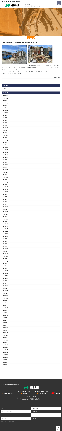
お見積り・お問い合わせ (8, 421)
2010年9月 (5, 271)
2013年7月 (5, 201)
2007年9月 (5, 345)
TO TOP (58, 428)
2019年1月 (5, 120)
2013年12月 (5, 194)
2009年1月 (5, 308)
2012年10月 (5, 219)
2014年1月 (5, 192)
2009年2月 (5, 305)
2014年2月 (5, 189)
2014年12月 (5, 172)
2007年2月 (5, 362)
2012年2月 (5, 236)
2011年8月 (5, 251)
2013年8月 (5, 199)
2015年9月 (5, 164)
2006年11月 (5, 364)
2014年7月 (5, 182)
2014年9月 (5, 177)
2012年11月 (5, 216)
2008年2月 (5, 332)
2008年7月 (5, 320)
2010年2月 (5, 288)
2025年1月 (5, 98)
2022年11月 (5, 105)
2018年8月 (5, 125)
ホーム (3, 408)
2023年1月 (5, 100)
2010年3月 (5, 285)
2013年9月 (5, 197)
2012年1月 (5, 238)
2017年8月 (5, 137)
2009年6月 (5, 298)
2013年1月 (5, 211)
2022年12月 (5, 103)
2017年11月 (5, 135)
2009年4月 (5, 300)
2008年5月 (5, 325)
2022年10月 (5, 108)
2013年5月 (5, 204)
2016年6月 (5, 152)
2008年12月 (5, 310)
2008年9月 (5, 315)
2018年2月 (5, 127)
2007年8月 (5, 347)
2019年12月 (5, 115)
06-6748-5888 (9, 393)
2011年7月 (5, 253)
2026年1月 (5, 95)
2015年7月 (5, 167)
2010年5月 (5, 280)
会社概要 (35, 415)
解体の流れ (5, 415)
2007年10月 (5, 342)
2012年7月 (5, 226)
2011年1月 (5, 263)
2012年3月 (5, 234)
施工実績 (4, 418)
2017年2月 (5, 140)
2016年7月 (5, 150)
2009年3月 (5, 303)
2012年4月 (5, 231)
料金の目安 (35, 408)
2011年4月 (5, 258)
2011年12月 (5, 241)
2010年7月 (5, 276)
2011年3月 (5, 261)
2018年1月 (5, 130)
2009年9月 (5, 295)
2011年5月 (5, 256)
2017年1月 (5, 142)
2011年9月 (5, 248)
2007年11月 (5, 340)
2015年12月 (5, 159)
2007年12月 (5, 337)
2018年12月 (5, 122)
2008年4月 (5, 327)
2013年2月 (5, 209)
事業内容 (35, 411)
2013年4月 (5, 206)
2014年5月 (5, 187)
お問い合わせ (42, 393)
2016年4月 (5, 155)
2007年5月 (5, 355)
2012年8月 (5, 224)
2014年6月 (5, 184)
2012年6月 (5, 229)
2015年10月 (5, 162)
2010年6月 (5, 278)
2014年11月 (5, 174)
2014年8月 (5, 179)
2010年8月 (5, 273)
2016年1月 (5, 157)
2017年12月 (5, 132)
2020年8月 (5, 110)
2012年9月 (5, 221)
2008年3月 (5, 330)
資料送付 (25, 393)
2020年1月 (5, 113)
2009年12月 (5, 293)
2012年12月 (5, 214)
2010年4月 (5, 283)
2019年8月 (5, 117)
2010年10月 (5, 268)
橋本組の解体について (7, 411)
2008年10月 (5, 313)
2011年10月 (5, 246)
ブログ (4, 88)
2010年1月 (5, 290)
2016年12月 (5, 145)
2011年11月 (5, 243)
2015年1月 (5, 169)
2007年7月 (5, 350)
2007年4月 (5, 357)
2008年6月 (5, 322)
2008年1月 (5, 335)
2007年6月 (5, 352)
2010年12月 (5, 266)
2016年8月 (5, 147)
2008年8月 (5, 318)
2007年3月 (5, 359)
